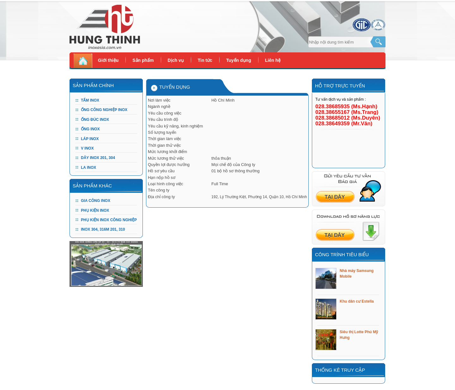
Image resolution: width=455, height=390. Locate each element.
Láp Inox (90, 139)
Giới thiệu (108, 60)
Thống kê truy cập (340, 370)
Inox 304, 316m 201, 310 (103, 229)
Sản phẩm (143, 60)
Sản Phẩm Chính (93, 85)
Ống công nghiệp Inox (104, 110)
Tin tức (205, 60)
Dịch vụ (176, 60)
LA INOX (88, 167)
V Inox (87, 148)
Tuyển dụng (238, 60)
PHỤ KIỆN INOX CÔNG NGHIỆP (109, 220)
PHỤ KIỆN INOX (95, 210)
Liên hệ (273, 60)
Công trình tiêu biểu (342, 254)
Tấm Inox (90, 100)
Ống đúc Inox (95, 119)
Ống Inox (90, 129)
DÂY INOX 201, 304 (98, 158)
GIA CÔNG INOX (95, 200)
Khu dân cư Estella (357, 301)
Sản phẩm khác (92, 185)
